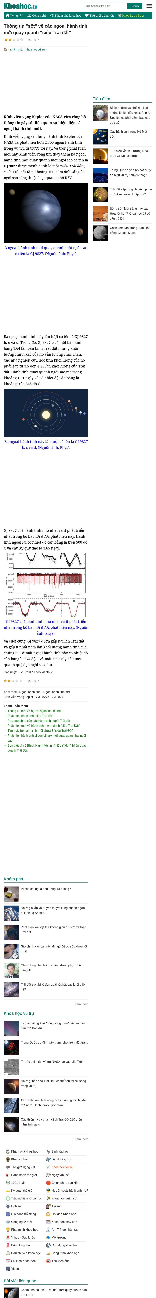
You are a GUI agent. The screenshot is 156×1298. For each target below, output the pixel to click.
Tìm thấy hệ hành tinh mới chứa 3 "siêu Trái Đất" (40, 730)
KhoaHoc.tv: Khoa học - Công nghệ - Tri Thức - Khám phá (24, 6)
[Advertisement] (46, 83)
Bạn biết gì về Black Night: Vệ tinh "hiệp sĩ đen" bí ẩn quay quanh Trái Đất (47, 748)
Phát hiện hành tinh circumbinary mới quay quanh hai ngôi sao (47, 738)
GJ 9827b (42, 696)
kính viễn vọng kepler (18, 696)
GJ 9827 (57, 696)
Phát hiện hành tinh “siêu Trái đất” (30, 715)
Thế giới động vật (99, 15)
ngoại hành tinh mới (57, 691)
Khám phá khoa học (65, 15)
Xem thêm (81, 1003)
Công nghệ (37, 15)
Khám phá (16, 49)
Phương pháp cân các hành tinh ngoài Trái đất (39, 720)
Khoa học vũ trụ (131, 15)
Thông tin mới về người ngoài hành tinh (34, 710)
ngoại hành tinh (30, 691)
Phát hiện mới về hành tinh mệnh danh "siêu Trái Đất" (44, 725)
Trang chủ (15, 15)
